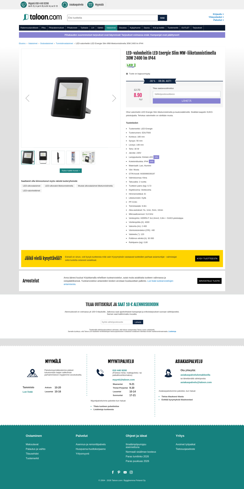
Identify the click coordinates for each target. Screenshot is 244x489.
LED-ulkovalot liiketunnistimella (59, 186)
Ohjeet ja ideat (136, 435)
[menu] (122, 28)
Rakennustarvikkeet (29, 28)
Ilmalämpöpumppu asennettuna (136, 445)
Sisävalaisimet (46, 43)
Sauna (147, 28)
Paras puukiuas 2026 (137, 461)
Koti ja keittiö (158, 28)
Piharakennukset (56, 28)
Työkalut (84, 28)
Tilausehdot (32, 453)
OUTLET (185, 28)
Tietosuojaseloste (185, 449)
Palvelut (82, 435)
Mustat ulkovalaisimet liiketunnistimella (95, 186)
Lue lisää (28, 391)
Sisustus (123, 28)
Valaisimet (111, 28)
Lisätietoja (172, 331)
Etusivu (22, 43)
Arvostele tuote (209, 281)
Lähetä (138, 322)
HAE (162, 18)
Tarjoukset (197, 28)
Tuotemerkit (173, 28)
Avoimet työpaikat (185, 444)
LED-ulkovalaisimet (31, 186)
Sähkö (100, 28)
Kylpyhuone (135, 28)
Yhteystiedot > (216, 17)
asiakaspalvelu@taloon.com (196, 382)
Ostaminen (34, 435)
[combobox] (112, 18)
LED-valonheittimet (31, 190)
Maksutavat (32, 444)
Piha (44, 28)
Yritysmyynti (82, 453)
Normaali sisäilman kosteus (141, 451)
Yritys (180, 435)
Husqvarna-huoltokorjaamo (91, 449)
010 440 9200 (120, 370)
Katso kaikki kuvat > (71, 170)
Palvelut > (218, 20)
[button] (27, 98)
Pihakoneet (72, 28)
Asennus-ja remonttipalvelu (91, 444)
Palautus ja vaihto (35, 449)
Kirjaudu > (218, 14)
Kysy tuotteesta (207, 258)
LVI (92, 28)
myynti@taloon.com (124, 379)
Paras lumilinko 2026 (137, 456)
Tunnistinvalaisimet (64, 43)
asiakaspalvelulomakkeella (195, 374)
